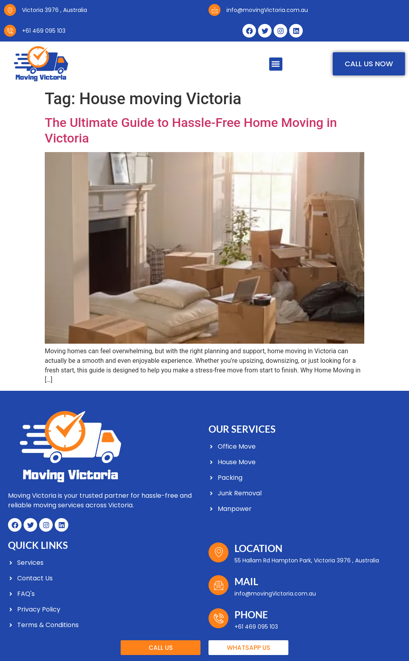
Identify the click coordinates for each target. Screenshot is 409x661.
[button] (275, 64)
